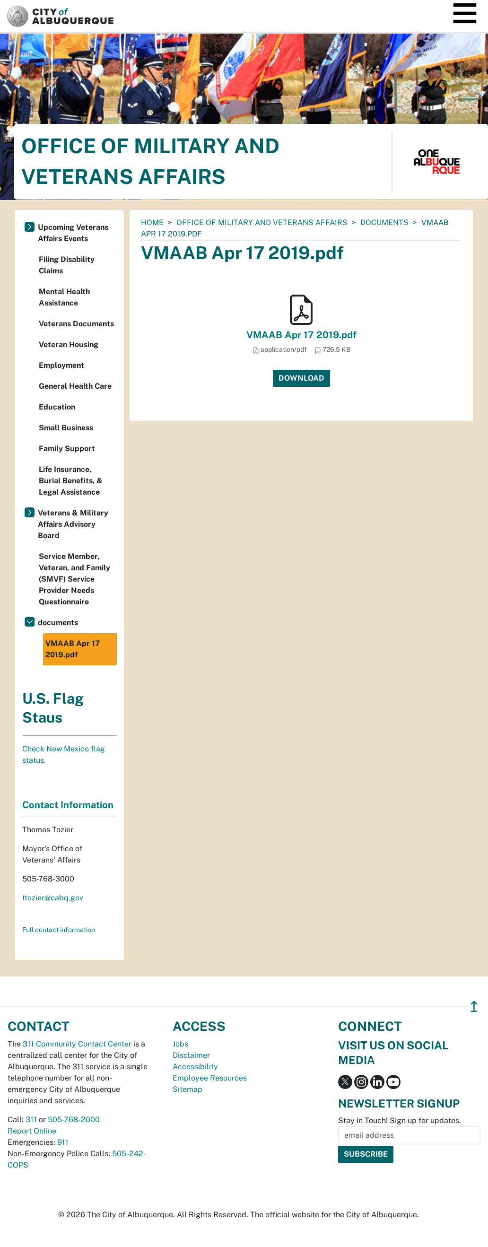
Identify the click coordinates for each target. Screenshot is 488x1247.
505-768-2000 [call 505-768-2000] (74, 1119)
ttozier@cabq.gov (52, 897)
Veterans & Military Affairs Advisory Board (73, 524)
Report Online (32, 1130)
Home (152, 222)
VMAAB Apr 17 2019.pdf (301, 334)
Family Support (67, 448)
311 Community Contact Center (77, 1043)
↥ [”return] (474, 1006)
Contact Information (67, 805)
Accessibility (195, 1066)
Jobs (180, 1043)
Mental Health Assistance (64, 297)
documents (384, 222)
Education (57, 406)
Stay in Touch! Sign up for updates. (399, 1120)
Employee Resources (210, 1077)
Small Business (66, 427)
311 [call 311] (31, 1119)
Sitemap (187, 1089)
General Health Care (75, 386)
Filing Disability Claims (67, 265)
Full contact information (58, 929)
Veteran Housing (68, 344)
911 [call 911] (63, 1142)
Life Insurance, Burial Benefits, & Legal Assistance (71, 481)
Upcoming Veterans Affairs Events (73, 233)
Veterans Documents (76, 323)
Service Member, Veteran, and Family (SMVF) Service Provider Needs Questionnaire (74, 579)
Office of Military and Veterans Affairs (262, 222)
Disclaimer (191, 1055)
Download (301, 378)
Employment (61, 365)
